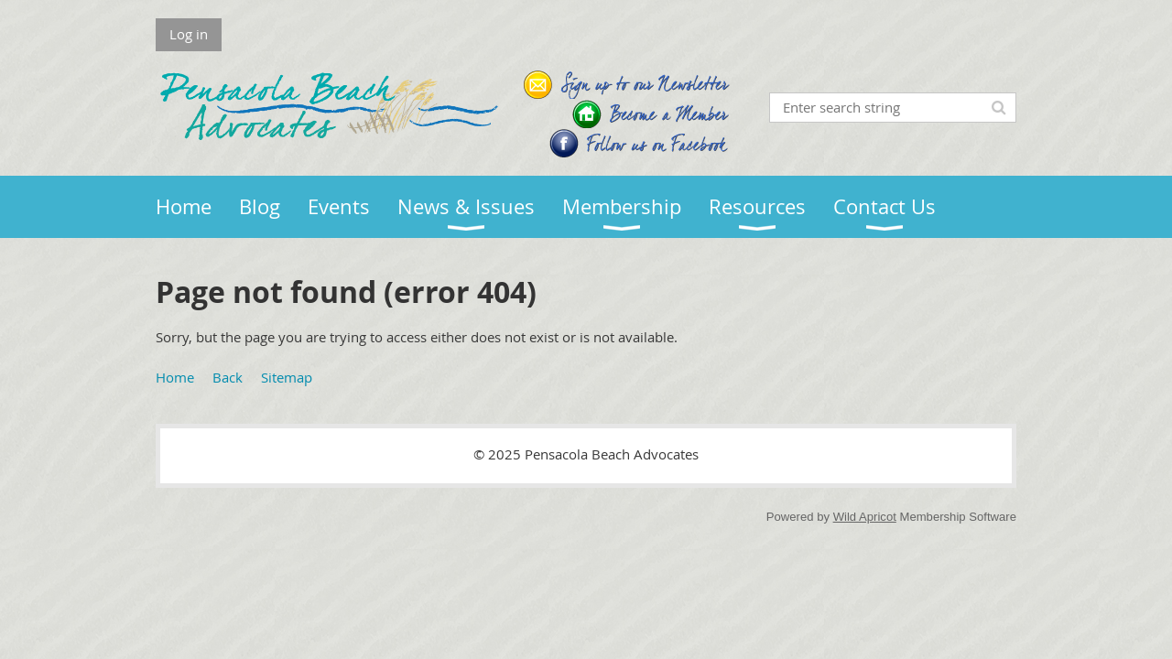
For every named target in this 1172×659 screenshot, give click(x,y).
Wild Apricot (864, 517)
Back (227, 377)
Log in (188, 34)
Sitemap (286, 377)
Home (175, 377)
